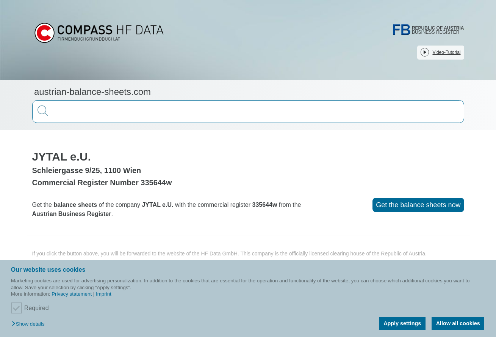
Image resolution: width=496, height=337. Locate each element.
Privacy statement (72, 294)
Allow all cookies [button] (458, 323)
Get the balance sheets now (418, 205)
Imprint (103, 294)
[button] (30, 324)
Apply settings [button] (402, 323)
